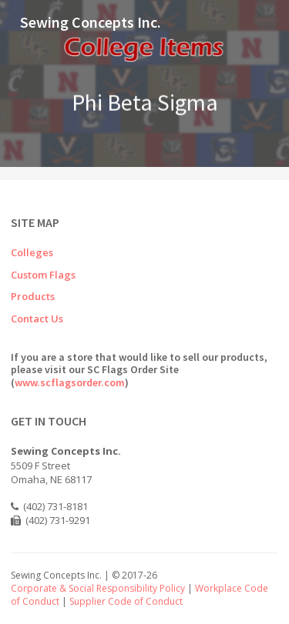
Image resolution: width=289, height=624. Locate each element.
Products (33, 296)
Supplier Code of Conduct (126, 601)
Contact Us (37, 318)
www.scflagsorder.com (70, 382)
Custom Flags (43, 275)
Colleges (32, 252)
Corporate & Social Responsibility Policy (98, 588)
